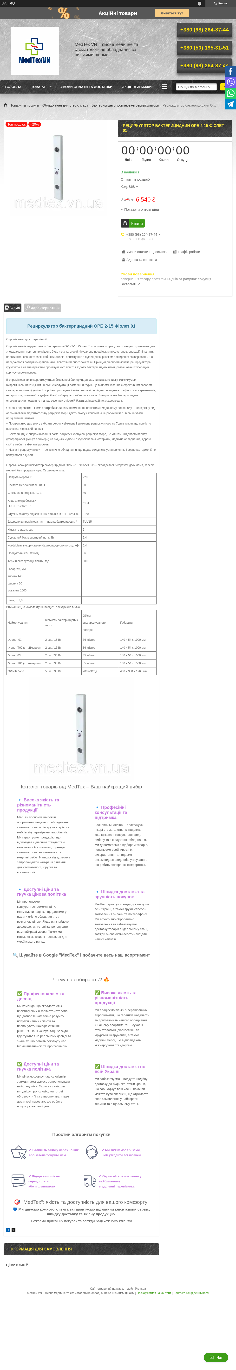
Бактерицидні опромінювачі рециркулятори (125, 105)
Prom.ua (140, 1288)
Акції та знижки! (137, 87)
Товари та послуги (24, 105)
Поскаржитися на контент (154, 1293)
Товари (38, 87)
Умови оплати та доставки (86, 87)
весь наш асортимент (127, 955)
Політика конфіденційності (191, 1293)
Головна (13, 87)
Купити (137, 223)
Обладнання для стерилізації (65, 105)
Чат (216, 1357)
